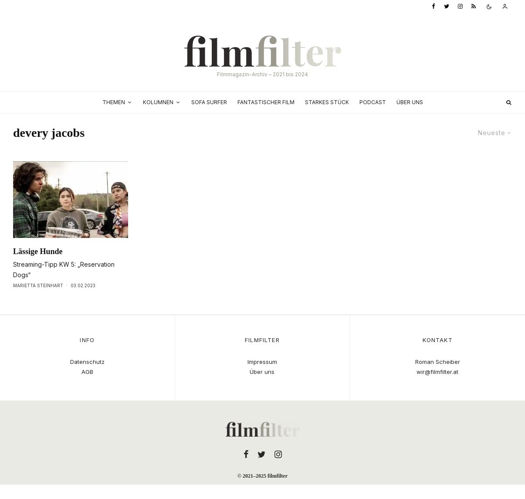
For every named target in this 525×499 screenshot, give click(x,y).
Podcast (372, 102)
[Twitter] (447, 7)
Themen (113, 102)
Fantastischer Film (266, 102)
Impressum (262, 361)
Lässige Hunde (38, 251)
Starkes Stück (327, 102)
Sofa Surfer (209, 102)
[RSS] (473, 7)
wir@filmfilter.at (437, 371)
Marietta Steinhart (38, 285)
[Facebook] (433, 7)
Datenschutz (87, 361)
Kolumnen (158, 102)
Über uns (409, 102)
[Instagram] (460, 7)
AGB (87, 371)
